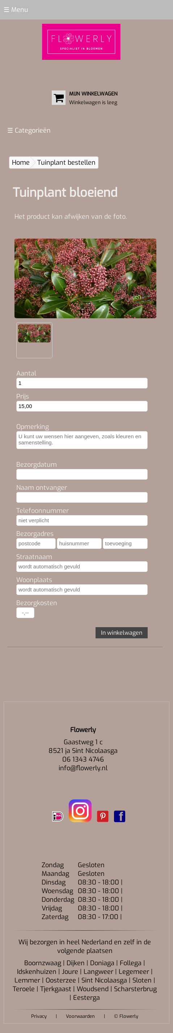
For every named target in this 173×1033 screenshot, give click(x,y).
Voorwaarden (80, 1016)
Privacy (39, 1016)
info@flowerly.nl (83, 768)
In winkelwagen (121, 633)
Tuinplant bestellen (66, 162)
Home (21, 162)
